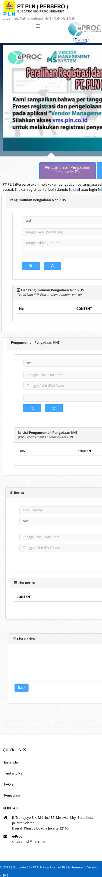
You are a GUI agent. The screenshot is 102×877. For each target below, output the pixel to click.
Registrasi (12, 795)
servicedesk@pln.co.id (28, 841)
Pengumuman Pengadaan (67, 169)
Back (21, 687)
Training (81, 39)
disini (74, 189)
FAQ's (8, 784)
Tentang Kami (15, 773)
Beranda (11, 762)
